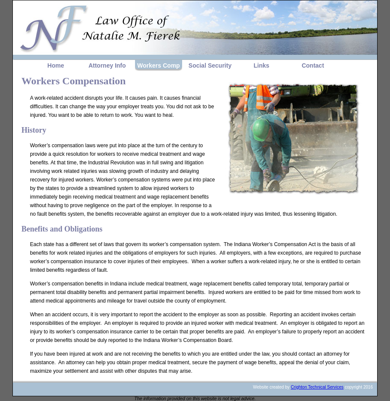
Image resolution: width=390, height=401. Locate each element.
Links (262, 65)
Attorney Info (107, 65)
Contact (313, 65)
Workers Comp (158, 65)
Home (56, 65)
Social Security (210, 65)
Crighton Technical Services (317, 387)
